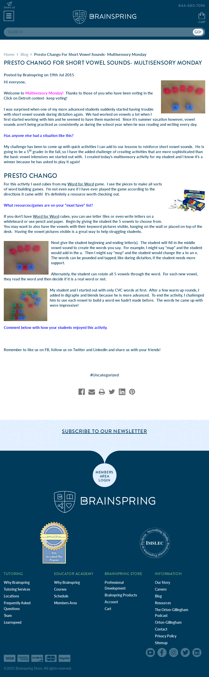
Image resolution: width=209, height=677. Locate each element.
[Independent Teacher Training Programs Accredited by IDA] (54, 542)
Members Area (65, 603)
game (85, 184)
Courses (60, 589)
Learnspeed (12, 622)
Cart (108, 609)
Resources (163, 603)
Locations (11, 596)
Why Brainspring (17, 582)
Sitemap (161, 643)
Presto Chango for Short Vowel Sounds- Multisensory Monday (103, 63)
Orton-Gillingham (168, 622)
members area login (104, 476)
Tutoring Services (17, 589)
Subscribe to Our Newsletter (104, 431)
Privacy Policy (165, 636)
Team (8, 615)
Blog (158, 596)
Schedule (61, 596)
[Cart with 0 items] (201, 18)
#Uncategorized (104, 374)
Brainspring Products (121, 595)
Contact (161, 629)
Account (111, 602)
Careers (161, 589)
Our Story (162, 582)
